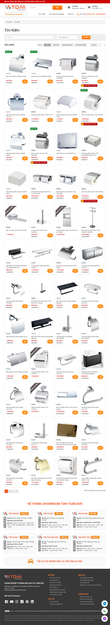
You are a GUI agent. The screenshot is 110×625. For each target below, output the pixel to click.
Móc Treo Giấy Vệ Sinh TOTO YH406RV (90, 77)
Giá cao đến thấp (81, 45)
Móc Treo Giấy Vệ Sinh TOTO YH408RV (39, 154)
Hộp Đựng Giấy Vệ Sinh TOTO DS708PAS (64, 77)
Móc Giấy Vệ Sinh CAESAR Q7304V (16, 76)
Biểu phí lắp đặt (84, 582)
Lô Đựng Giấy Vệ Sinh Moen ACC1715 (39, 443)
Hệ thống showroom (56, 585)
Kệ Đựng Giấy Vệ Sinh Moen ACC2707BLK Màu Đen (90, 373)
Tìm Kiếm (17, 22)
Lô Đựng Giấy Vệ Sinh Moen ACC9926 (39, 231)
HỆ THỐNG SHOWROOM (56, 14)
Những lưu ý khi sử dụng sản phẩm (90, 585)
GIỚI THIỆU (41, 14)
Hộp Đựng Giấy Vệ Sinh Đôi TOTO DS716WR (66, 192)
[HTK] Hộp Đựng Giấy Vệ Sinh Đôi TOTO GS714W (41, 192)
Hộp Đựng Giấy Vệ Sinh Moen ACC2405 (14, 479)
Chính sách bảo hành (86, 599)
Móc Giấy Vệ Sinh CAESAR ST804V (41, 76)
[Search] (57, 7)
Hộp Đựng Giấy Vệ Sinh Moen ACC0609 (14, 302)
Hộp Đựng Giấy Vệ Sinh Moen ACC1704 (90, 408)
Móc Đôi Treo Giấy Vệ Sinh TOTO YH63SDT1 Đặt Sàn (91, 231)
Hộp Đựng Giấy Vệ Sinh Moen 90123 (16, 336)
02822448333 (100, 14)
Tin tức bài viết (54, 602)
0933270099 (96, 522)
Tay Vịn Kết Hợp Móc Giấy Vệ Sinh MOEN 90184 (91, 479)
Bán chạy (47, 45)
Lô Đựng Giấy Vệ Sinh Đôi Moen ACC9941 (91, 266)
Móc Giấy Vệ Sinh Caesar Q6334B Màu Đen (66, 302)
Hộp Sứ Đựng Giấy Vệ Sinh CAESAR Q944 (66, 115)
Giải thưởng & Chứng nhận (57, 590)
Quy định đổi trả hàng (86, 601)
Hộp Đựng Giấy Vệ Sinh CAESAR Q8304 (15, 154)
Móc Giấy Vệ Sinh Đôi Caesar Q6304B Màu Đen (42, 337)
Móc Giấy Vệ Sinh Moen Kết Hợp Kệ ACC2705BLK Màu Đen (16, 266)
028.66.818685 (18, 544)
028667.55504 (53, 522)
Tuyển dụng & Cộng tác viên (58, 592)
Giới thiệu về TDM (55, 578)
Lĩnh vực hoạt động (55, 582)
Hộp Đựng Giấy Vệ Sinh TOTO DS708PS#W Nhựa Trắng (90, 154)
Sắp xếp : (40, 45)
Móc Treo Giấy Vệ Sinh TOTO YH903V (92, 192)
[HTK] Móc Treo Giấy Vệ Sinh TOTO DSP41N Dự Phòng (41, 302)
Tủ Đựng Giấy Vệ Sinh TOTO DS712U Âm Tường (66, 231)
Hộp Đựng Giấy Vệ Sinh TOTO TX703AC (39, 373)
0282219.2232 (53, 546)
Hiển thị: (94, 45)
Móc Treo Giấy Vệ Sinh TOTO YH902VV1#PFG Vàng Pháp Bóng (66, 443)
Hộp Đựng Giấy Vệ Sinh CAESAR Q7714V (15, 115)
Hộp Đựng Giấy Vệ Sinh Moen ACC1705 (14, 408)
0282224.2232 (87, 546)
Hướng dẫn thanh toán (86, 580)
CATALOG (71, 14)
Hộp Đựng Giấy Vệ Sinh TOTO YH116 (42, 115)
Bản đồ (24, 513)
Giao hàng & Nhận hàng (87, 604)
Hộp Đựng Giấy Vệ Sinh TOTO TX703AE (39, 408)
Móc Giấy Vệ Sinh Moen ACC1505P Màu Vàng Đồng (41, 479)
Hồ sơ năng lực (54, 587)
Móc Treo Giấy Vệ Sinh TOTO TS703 (16, 230)
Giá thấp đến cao (67, 45)
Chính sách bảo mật (86, 597)
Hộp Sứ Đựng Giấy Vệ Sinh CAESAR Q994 (16, 192)
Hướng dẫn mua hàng (86, 578)
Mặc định (56, 45)
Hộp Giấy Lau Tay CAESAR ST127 (66, 153)
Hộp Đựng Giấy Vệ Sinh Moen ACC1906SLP (90, 337)
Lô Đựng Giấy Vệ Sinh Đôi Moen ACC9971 (40, 266)
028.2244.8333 (18, 520)
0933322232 (90, 14)
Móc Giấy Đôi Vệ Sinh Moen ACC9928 (17, 372)
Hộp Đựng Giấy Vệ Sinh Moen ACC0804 (90, 443)
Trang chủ (9, 22)
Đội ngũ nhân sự (54, 580)
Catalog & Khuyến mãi (56, 604)
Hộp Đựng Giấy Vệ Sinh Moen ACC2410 (90, 302)
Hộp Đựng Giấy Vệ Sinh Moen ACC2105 (64, 373)
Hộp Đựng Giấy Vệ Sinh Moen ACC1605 (14, 443)
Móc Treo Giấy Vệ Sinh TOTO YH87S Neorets (66, 408)
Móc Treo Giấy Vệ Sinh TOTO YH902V (92, 115)
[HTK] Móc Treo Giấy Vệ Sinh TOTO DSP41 (66, 266)
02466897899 (87, 522)
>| (16, 491)
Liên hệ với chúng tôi (56, 594)
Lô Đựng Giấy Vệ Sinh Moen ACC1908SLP (64, 337)
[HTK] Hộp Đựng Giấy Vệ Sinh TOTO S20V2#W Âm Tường (66, 479)
